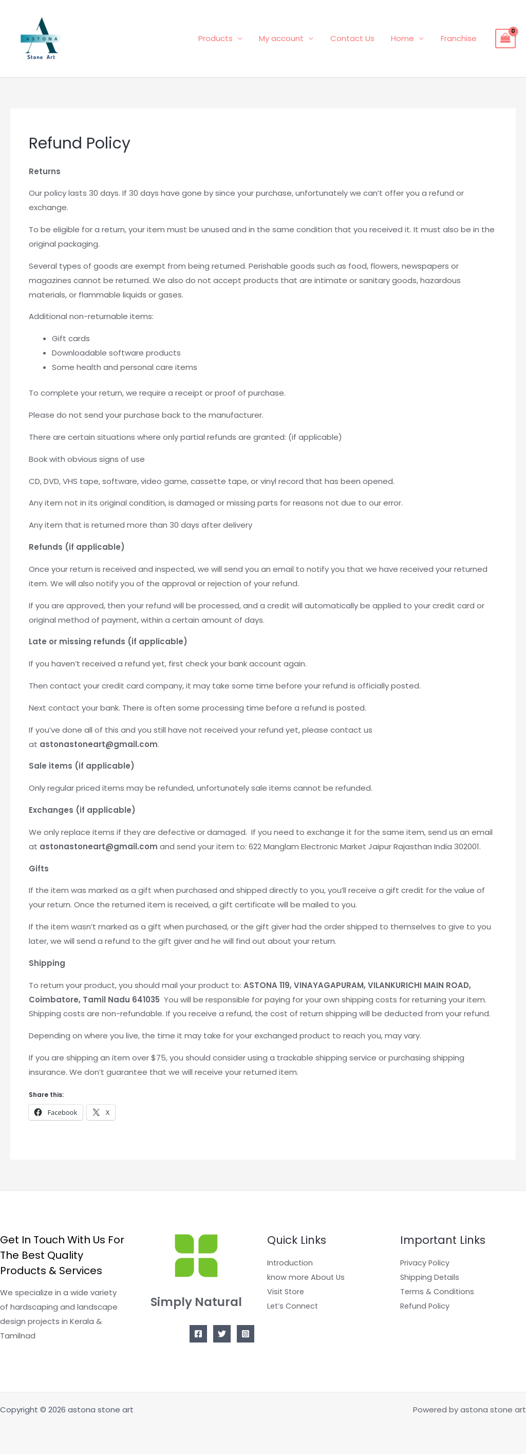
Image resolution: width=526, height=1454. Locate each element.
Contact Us (355, 38)
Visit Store (286, 1291)
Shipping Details (430, 1277)
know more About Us (306, 1277)
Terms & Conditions (438, 1291)
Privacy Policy (425, 1262)
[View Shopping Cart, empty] (505, 38)
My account (286, 38)
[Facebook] (198, 1334)
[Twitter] (222, 1334)
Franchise (459, 38)
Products (221, 38)
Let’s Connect (294, 1305)
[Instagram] (245, 1334)
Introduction (290, 1262)
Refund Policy (425, 1305)
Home (404, 38)
